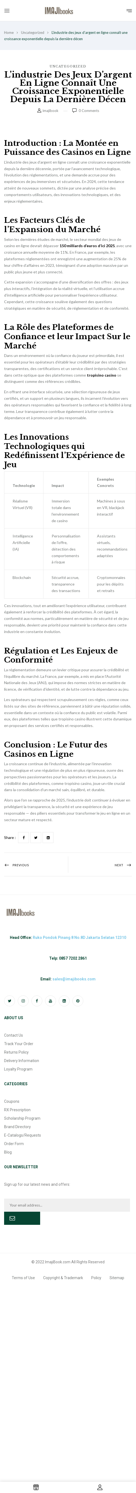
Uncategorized (32, 32)
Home (9, 32)
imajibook (50, 110)
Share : (10, 837)
